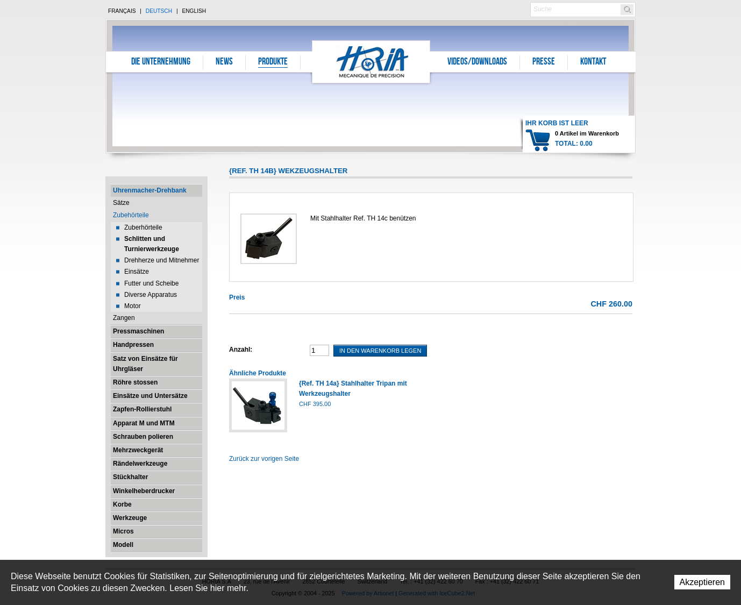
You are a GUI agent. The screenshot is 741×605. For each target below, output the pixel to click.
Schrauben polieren (143, 436)
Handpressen (133, 344)
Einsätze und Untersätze (150, 396)
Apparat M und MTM (144, 423)
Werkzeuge (130, 518)
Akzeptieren (702, 582)
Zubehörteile (131, 215)
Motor (132, 306)
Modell (123, 545)
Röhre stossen (135, 382)
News (224, 62)
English (194, 11)
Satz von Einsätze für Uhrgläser (145, 364)
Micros (123, 531)
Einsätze (136, 271)
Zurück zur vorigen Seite (264, 458)
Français (122, 11)
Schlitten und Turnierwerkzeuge (151, 244)
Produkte (273, 62)
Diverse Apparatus (150, 294)
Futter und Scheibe (151, 283)
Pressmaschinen (138, 331)
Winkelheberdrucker (144, 491)
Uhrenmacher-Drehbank (150, 190)
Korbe (122, 504)
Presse (543, 62)
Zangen (124, 318)
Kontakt (593, 62)
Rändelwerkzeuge (140, 463)
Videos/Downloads (477, 62)
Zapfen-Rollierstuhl (142, 409)
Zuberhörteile (143, 227)
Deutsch (159, 11)
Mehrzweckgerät (138, 450)
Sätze (121, 203)
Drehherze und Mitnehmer (161, 260)
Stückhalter (130, 477)
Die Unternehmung (160, 62)
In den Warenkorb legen (380, 350)
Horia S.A (371, 61)
